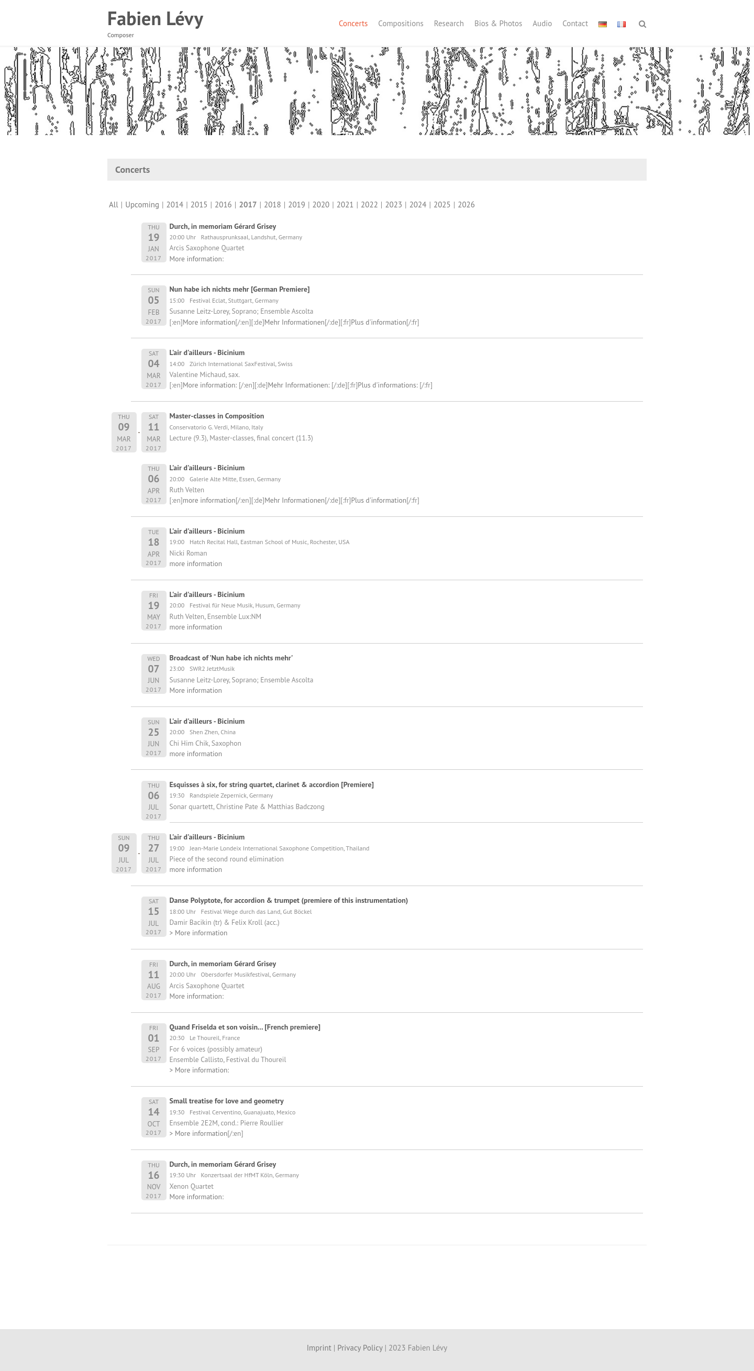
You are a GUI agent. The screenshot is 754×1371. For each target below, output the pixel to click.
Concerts (353, 23)
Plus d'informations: (388, 385)
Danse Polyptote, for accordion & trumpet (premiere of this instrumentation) (289, 900)
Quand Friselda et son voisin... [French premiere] (245, 1027)
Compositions (400, 23)
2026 (466, 204)
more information (209, 500)
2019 (296, 204)
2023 (393, 204)
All (113, 204)
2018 (272, 204)
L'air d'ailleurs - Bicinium (207, 352)
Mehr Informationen (294, 322)
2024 (418, 204)
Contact (575, 23)
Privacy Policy (359, 1348)
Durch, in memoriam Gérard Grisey (223, 226)
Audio (542, 23)
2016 (223, 204)
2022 (369, 204)
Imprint (319, 1348)
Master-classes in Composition (217, 416)
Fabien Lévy (155, 18)
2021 (345, 204)
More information (209, 322)
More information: (197, 258)
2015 (199, 204)
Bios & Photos (498, 23)
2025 (442, 204)
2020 (321, 204)
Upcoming (142, 204)
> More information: (199, 1070)
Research (449, 23)
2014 (175, 204)
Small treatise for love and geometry (227, 1100)
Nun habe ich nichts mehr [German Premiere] (240, 289)
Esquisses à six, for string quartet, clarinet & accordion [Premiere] (272, 784)
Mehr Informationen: (299, 385)
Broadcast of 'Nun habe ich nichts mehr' (231, 657)
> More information (199, 932)
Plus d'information (378, 322)
